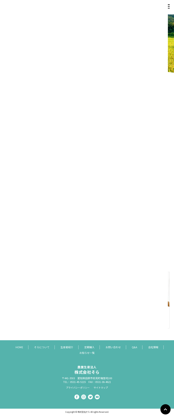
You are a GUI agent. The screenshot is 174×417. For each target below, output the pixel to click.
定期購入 (89, 347)
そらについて (41, 347)
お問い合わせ (113, 347)
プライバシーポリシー (78, 387)
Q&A (134, 347)
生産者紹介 (66, 347)
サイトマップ (101, 387)
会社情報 (153, 347)
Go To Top (165, 409)
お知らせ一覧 (87, 353)
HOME (19, 347)
